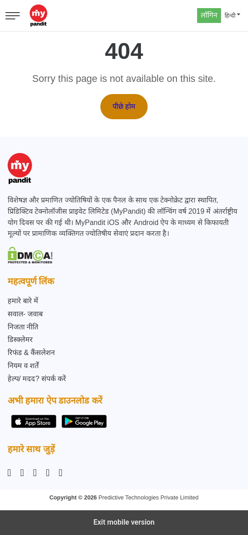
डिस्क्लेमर (20, 339)
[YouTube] (60, 472)
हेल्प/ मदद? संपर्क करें (37, 378)
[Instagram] (11, 472)
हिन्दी (230, 15)
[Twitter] (47, 472)
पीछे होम (124, 106)
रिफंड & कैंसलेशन (31, 352)
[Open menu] (12, 15)
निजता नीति (23, 327)
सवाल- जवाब (25, 314)
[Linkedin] (35, 472)
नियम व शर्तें (23, 365)
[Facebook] (22, 472)
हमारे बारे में (23, 301)
